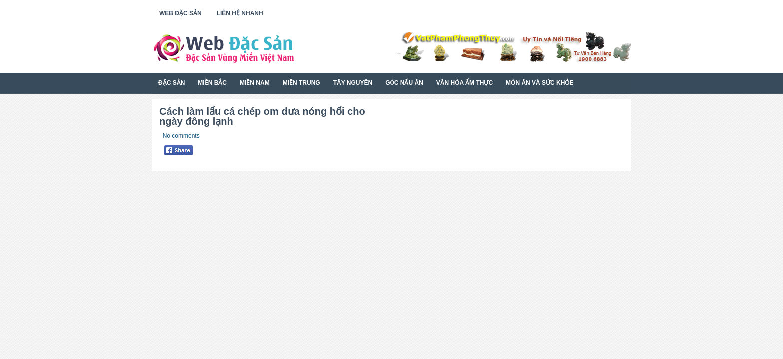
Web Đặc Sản (180, 13)
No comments (181, 135)
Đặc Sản (171, 82)
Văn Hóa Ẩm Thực (464, 82)
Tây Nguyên (352, 82)
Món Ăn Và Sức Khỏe (539, 82)
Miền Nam (255, 82)
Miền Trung (301, 82)
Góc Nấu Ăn (404, 82)
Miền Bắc (212, 82)
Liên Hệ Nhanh (240, 13)
